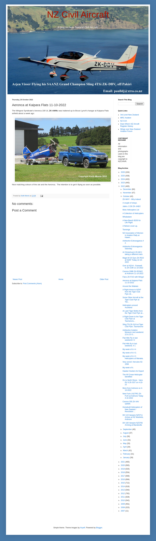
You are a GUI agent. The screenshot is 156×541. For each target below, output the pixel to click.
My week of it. (128, 368)
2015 (123, 483)
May (125, 443)
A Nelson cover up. (130, 226)
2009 (123, 504)
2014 (123, 486)
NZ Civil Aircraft (78, 14)
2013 (123, 490)
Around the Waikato (130, 286)
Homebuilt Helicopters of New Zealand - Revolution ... (132, 409)
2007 (123, 511)
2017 (123, 476)
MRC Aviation (125, 118)
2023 (123, 183)
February (127, 454)
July (125, 436)
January (126, 457)
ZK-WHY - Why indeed (132, 199)
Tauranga (126, 230)
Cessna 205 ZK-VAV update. (131, 403)
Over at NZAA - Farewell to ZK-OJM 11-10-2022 (133, 267)
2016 (123, 479)
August (126, 433)
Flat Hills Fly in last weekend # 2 (130, 339)
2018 (123, 472)
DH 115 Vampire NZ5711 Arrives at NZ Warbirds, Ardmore (133, 417)
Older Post (104, 279)
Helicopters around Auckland (130, 306)
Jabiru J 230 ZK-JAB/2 (132, 206)
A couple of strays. (130, 203)
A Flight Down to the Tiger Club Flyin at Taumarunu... (133, 319)
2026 (123, 172)
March (126, 450)
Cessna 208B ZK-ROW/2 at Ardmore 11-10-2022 (133, 272)
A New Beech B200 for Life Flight (132, 221)
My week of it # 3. (129, 353)
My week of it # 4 (129, 349)
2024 (123, 179)
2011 (123, 497)
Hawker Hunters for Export (133, 371)
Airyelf (82, 528)
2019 (123, 469)
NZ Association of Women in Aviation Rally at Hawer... (133, 235)
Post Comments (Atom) (32, 283)
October (126, 196)
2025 (123, 176)
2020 (123, 465)
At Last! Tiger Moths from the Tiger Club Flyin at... (133, 312)
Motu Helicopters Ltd (131, 210)
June (125, 440)
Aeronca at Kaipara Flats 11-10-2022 (132, 281)
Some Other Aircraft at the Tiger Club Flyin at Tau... (133, 299)
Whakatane (127, 217)
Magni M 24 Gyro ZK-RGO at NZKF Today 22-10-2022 (133, 260)
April (125, 447)
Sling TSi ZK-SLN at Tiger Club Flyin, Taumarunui (133, 325)
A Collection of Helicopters (133, 213)
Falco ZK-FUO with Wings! (133, 277)
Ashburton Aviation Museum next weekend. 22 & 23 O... (133, 332)
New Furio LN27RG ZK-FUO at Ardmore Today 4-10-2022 (133, 396)
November (127, 193)
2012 (123, 493)
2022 (123, 186)
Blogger (99, 528)
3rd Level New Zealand (129, 115)
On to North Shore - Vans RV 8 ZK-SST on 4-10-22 (133, 382)
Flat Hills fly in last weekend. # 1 (130, 345)
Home (60, 279)
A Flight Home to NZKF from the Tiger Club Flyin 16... (132, 292)
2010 (123, 500)
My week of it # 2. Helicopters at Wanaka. (133, 357)
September (127, 429)
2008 (123, 507)
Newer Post (17, 279)
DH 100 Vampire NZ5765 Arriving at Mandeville (133, 424)
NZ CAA (123, 121)
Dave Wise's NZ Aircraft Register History (129, 125)
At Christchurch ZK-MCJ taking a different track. (133, 253)
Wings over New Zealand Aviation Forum (130, 130)
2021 (123, 462)
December (127, 189)
